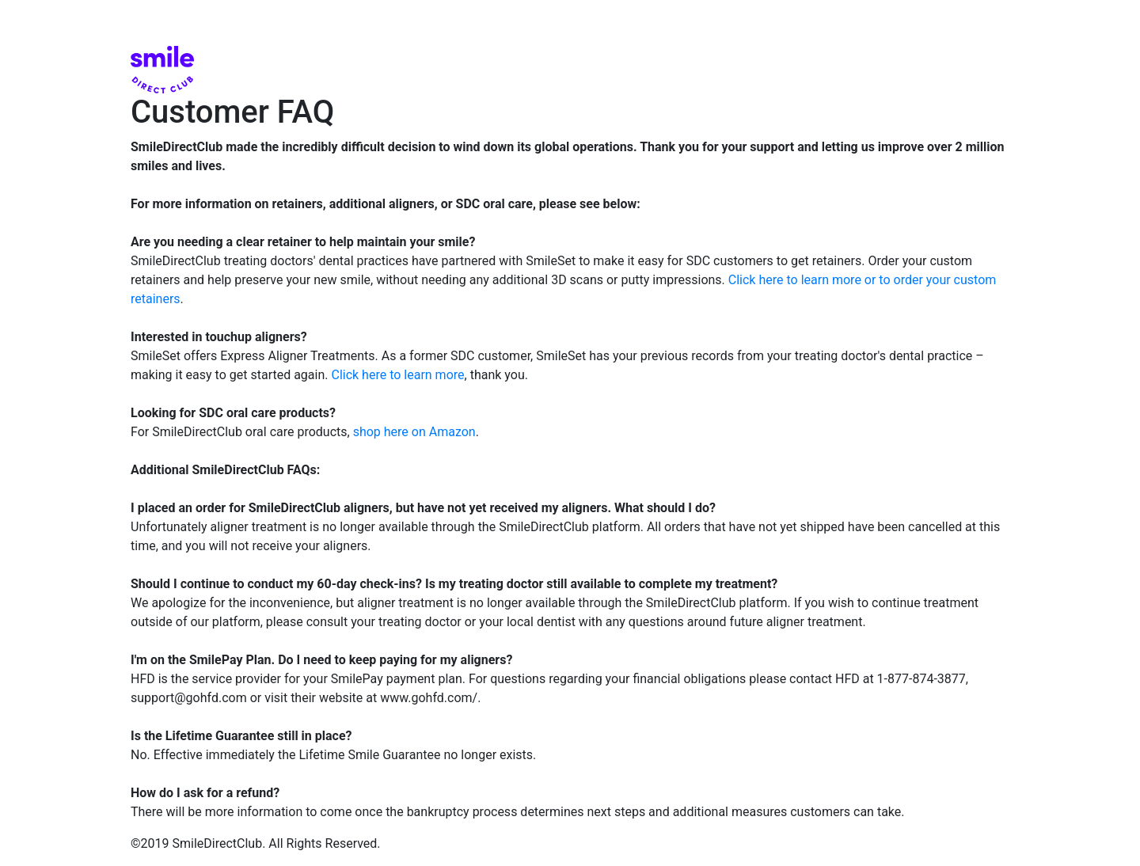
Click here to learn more (397, 374)
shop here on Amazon (414, 431)
